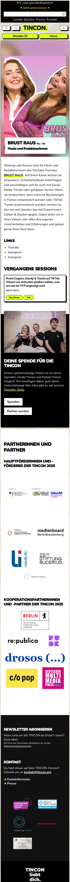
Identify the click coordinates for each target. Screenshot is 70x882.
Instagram (15, 252)
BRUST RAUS (13, 175)
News (53, 36)
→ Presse (10, 783)
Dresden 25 (20, 36)
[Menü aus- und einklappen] (64, 28)
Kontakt (52, 19)
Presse (40, 19)
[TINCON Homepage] (35, 28)
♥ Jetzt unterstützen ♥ (35, 8)
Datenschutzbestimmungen (17, 746)
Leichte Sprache (23, 19)
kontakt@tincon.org (37, 772)
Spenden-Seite (14, 390)
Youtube (13, 247)
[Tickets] (16, 28)
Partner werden (18, 411)
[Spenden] (6, 28)
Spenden (13, 402)
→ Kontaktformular (17, 779)
